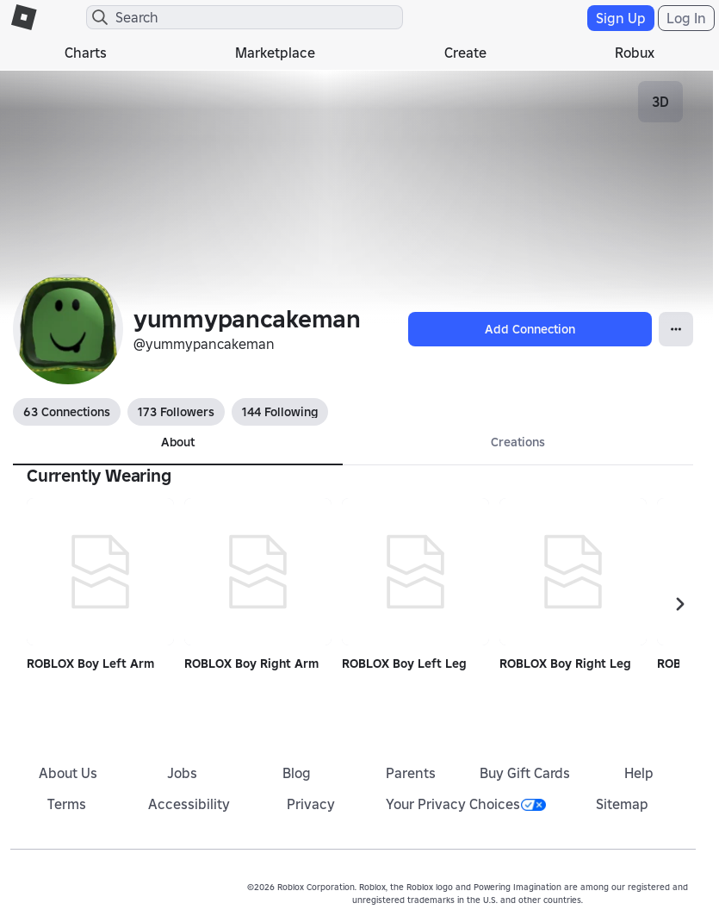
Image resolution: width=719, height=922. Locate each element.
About (178, 442)
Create (465, 52)
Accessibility (189, 804)
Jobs (182, 773)
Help (639, 773)
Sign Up (621, 18)
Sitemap (622, 804)
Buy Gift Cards (525, 773)
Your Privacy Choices (466, 804)
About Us (68, 773)
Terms (66, 804)
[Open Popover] (676, 329)
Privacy (311, 804)
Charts (86, 52)
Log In (686, 18)
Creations (518, 442)
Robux (634, 52)
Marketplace (275, 52)
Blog (296, 773)
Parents (411, 773)
